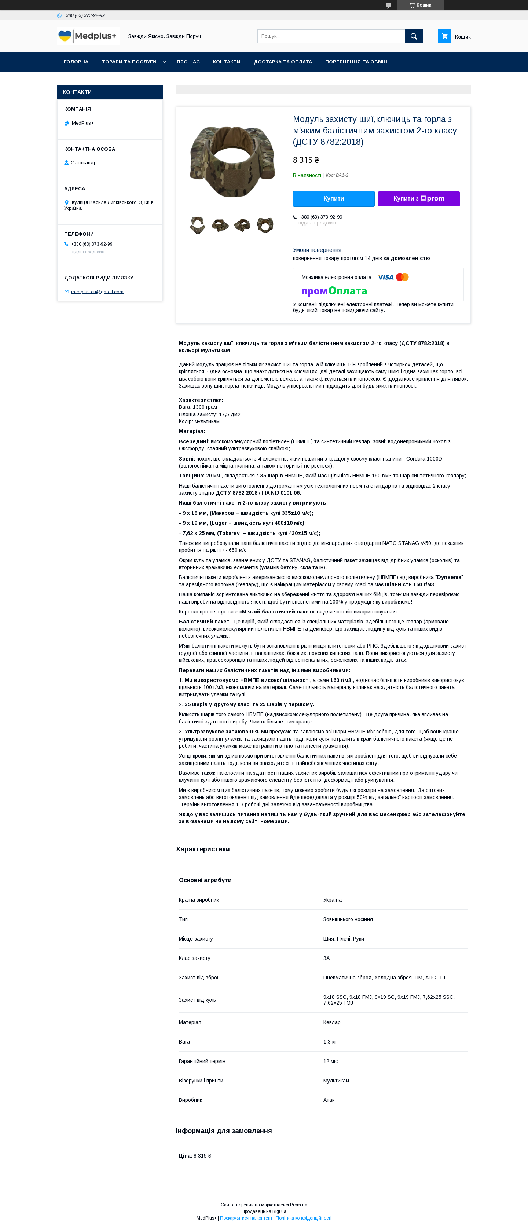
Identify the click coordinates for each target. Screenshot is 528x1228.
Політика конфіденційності (303, 1218)
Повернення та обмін (356, 62)
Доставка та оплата (283, 62)
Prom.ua (298, 1204)
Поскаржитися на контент (246, 1218)
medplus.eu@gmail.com (97, 291)
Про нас (188, 62)
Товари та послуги (129, 62)
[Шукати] (414, 36)
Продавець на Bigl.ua (264, 1211)
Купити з (418, 198)
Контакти (227, 62)
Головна (76, 62)
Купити (334, 198)
